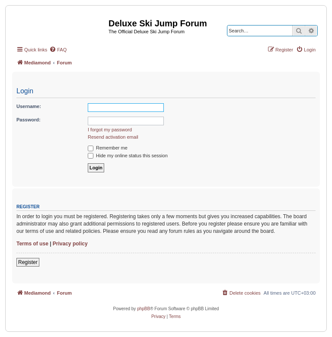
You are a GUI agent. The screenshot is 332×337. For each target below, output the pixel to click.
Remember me (108, 147)
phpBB (143, 308)
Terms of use (32, 244)
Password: (28, 119)
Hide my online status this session (128, 155)
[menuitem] (58, 50)
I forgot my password (110, 129)
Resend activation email (113, 137)
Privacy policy (70, 244)
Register (28, 262)
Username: (28, 106)
